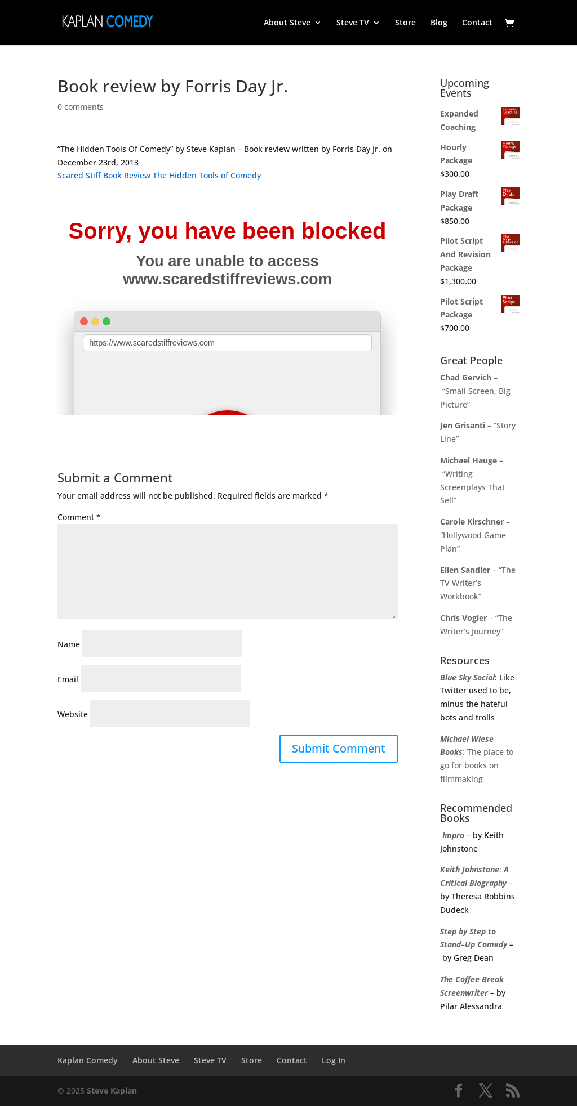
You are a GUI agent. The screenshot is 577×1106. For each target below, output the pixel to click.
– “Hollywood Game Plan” (475, 535)
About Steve (287, 23)
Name (68, 644)
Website (72, 714)
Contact (477, 23)
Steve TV (352, 23)
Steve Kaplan (112, 1090)
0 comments (80, 106)
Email (67, 679)
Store (405, 23)
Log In (333, 1060)
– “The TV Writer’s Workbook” (478, 583)
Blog (438, 23)
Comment (79, 517)
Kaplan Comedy (87, 1060)
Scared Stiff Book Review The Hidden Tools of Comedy (159, 175)
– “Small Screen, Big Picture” (475, 391)
